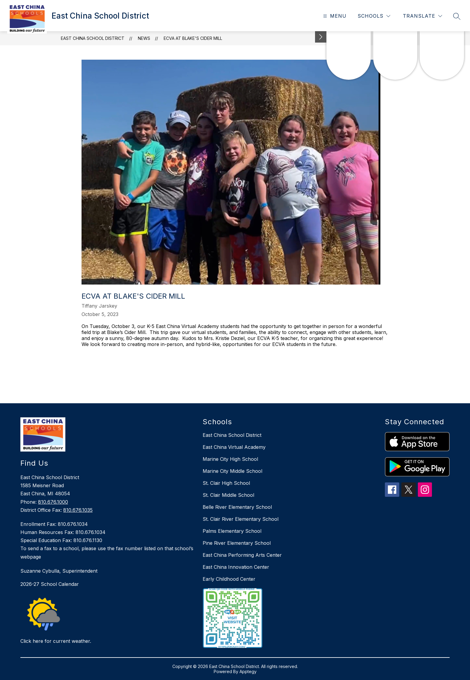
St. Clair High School (226, 483)
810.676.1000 (53, 502)
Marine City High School (230, 459)
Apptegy (248, 671)
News (144, 38)
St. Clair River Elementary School (240, 519)
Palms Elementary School (232, 531)
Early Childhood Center (229, 579)
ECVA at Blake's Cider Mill (193, 38)
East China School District (92, 38)
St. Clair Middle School (228, 495)
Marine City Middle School (232, 471)
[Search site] (456, 16)
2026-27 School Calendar (49, 584)
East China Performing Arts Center (242, 555)
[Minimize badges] (320, 37)
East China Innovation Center (236, 567)
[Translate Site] (422, 16)
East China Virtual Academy (234, 447)
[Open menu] (334, 16)
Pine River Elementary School (237, 543)
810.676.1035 (78, 510)
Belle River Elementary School (237, 507)
